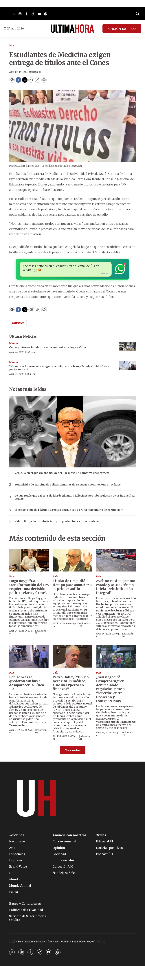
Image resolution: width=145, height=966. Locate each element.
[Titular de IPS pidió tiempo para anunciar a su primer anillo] (72, 560)
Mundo (13, 343)
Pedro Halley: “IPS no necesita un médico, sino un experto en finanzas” (71, 683)
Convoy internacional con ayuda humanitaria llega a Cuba (47, 347)
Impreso (18, 322)
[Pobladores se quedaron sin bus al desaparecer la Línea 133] (29, 656)
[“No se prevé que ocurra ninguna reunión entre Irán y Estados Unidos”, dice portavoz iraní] (127, 365)
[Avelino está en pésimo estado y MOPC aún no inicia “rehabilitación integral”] (116, 560)
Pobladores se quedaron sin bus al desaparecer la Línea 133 (26, 683)
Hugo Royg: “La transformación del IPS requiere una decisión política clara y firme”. (29, 587)
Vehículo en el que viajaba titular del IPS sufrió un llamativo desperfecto (62, 473)
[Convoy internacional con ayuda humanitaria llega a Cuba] (127, 346)
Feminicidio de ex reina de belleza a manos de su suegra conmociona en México (68, 484)
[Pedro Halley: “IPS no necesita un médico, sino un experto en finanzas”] (72, 656)
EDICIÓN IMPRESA (122, 29)
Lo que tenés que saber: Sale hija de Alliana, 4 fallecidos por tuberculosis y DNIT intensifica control (75, 497)
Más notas (73, 750)
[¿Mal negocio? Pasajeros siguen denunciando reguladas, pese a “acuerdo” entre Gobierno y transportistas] (116, 656)
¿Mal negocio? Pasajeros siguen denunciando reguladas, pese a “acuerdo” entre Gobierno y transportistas (110, 689)
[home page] (72, 28)
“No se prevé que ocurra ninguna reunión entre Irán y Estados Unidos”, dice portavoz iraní (59, 368)
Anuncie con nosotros (69, 835)
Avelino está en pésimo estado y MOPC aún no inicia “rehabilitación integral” (115, 587)
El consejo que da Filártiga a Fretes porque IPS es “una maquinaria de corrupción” (69, 509)
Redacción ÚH (40, 632)
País (12, 45)
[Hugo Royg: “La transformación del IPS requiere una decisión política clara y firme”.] (29, 560)
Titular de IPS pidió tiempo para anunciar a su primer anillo (72, 585)
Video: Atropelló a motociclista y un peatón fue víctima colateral (57, 521)
